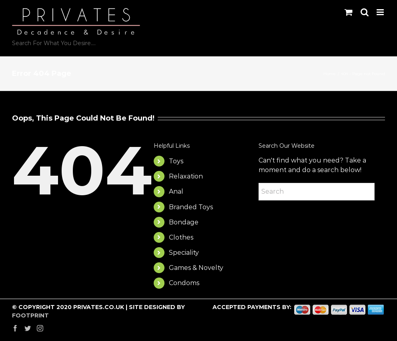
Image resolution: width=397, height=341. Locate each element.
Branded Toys (191, 207)
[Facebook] (15, 328)
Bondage (183, 222)
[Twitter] (27, 328)
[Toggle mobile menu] (381, 12)
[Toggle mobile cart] (349, 12)
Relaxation (186, 176)
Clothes (181, 237)
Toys (176, 161)
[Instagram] (40, 328)
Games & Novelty (196, 268)
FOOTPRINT (30, 315)
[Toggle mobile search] (365, 12)
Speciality (184, 252)
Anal (176, 191)
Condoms (184, 283)
